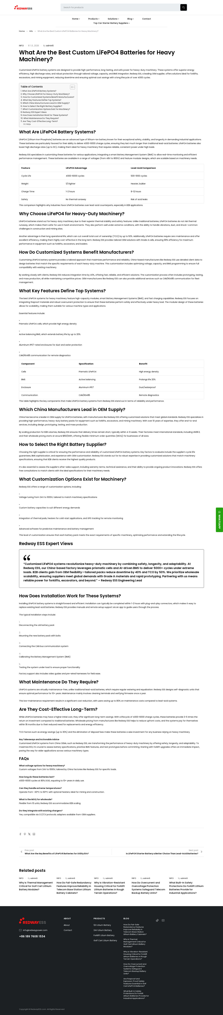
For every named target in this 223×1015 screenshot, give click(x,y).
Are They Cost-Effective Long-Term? (40, 121)
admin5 (50, 45)
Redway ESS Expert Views (35, 112)
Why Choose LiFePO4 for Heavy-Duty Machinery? (46, 94)
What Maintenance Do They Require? (41, 118)
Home (22, 31)
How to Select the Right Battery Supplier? (42, 106)
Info (31, 31)
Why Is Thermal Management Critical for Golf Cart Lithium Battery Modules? (36, 886)
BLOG (126, 918)
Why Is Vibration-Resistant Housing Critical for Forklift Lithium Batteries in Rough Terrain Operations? (109, 888)
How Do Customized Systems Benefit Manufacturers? (48, 97)
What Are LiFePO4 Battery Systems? (39, 91)
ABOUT (67, 918)
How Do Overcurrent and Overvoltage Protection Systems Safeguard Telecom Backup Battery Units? (148, 888)
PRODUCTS (99, 918)
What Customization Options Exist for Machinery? (46, 109)
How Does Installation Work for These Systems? (45, 115)
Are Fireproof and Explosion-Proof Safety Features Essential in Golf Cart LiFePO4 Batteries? (134, 982)
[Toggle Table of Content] (71, 87)
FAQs (28, 124)
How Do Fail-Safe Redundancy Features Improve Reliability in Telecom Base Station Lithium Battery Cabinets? (74, 888)
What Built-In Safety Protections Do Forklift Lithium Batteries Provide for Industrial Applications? (186, 888)
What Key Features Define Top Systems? (42, 100)
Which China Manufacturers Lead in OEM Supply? (46, 103)
